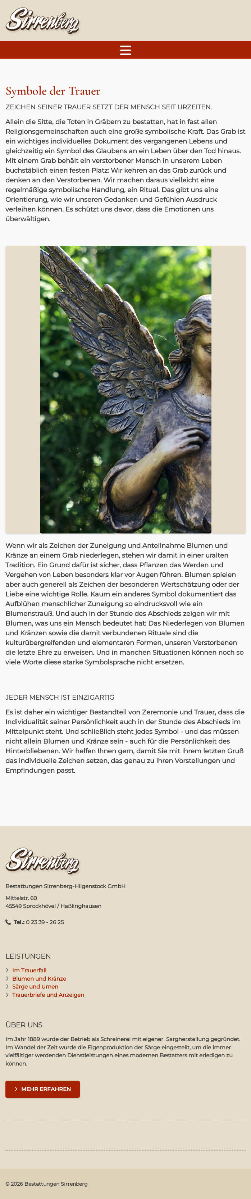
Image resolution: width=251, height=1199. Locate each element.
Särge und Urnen (35, 986)
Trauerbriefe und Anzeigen (48, 994)
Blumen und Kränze (39, 978)
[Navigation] (125, 50)
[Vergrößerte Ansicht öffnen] (125, 389)
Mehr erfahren (46, 1089)
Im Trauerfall (29, 970)
